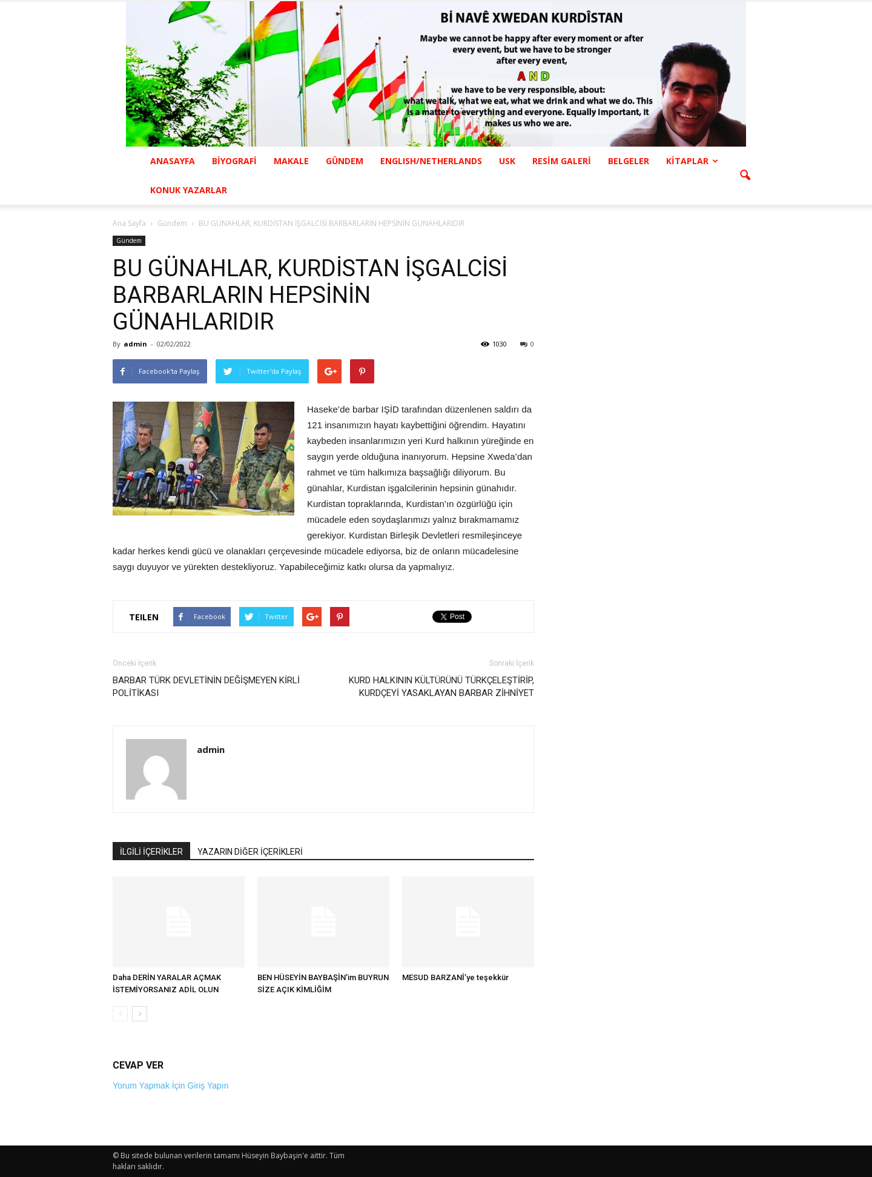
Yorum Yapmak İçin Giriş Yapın (170, 1085)
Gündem (129, 240)
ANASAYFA (172, 161)
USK (507, 161)
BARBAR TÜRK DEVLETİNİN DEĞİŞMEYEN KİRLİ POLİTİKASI (206, 686)
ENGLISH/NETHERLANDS (431, 161)
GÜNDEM (344, 161)
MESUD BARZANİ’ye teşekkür (455, 977)
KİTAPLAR (692, 161)
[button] (744, 175)
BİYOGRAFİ (234, 161)
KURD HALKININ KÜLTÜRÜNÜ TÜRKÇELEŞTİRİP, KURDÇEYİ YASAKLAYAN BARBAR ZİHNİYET (441, 686)
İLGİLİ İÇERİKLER (151, 852)
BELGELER (628, 161)
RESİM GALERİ (561, 161)
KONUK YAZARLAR (188, 190)
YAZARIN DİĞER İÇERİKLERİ (250, 852)
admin (135, 343)
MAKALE (291, 161)
